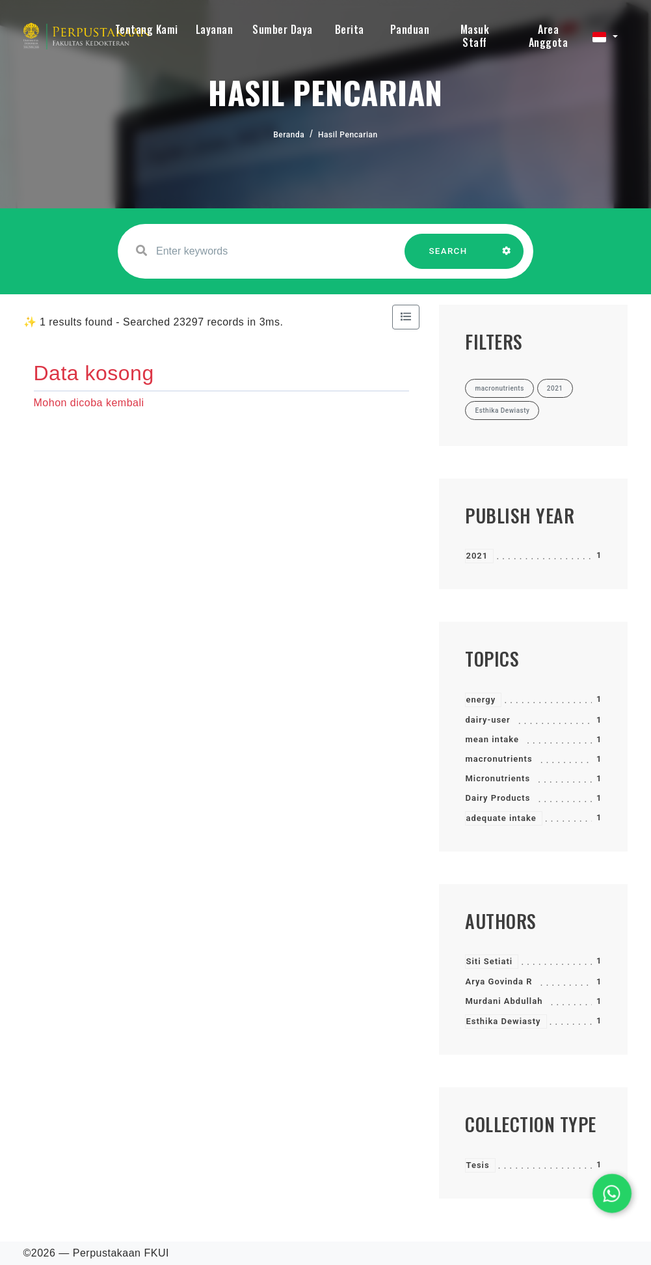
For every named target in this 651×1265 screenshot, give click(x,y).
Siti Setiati (489, 961)
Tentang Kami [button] (146, 29)
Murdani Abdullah (503, 1001)
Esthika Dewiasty (503, 1021)
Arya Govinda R (498, 981)
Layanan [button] (214, 29)
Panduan (410, 29)
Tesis (477, 1165)
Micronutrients (497, 778)
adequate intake (501, 818)
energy (481, 699)
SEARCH (448, 257)
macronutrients (498, 759)
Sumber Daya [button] (282, 29)
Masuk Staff (475, 35)
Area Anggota (548, 35)
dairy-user (487, 720)
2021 (477, 556)
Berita (349, 29)
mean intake (491, 739)
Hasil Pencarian (348, 134)
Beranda (288, 134)
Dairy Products (497, 798)
